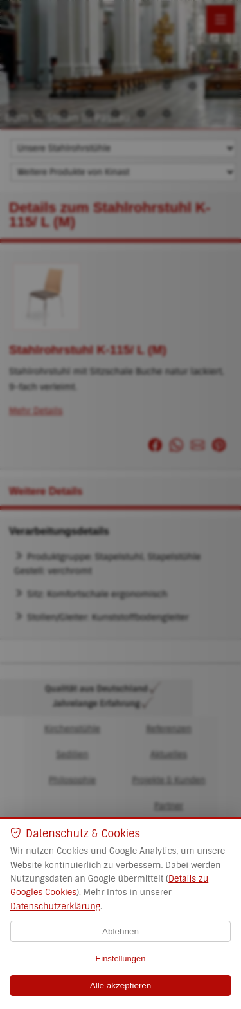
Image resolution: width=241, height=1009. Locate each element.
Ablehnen (120, 931)
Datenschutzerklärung (55, 906)
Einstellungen (121, 958)
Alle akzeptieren (121, 985)
